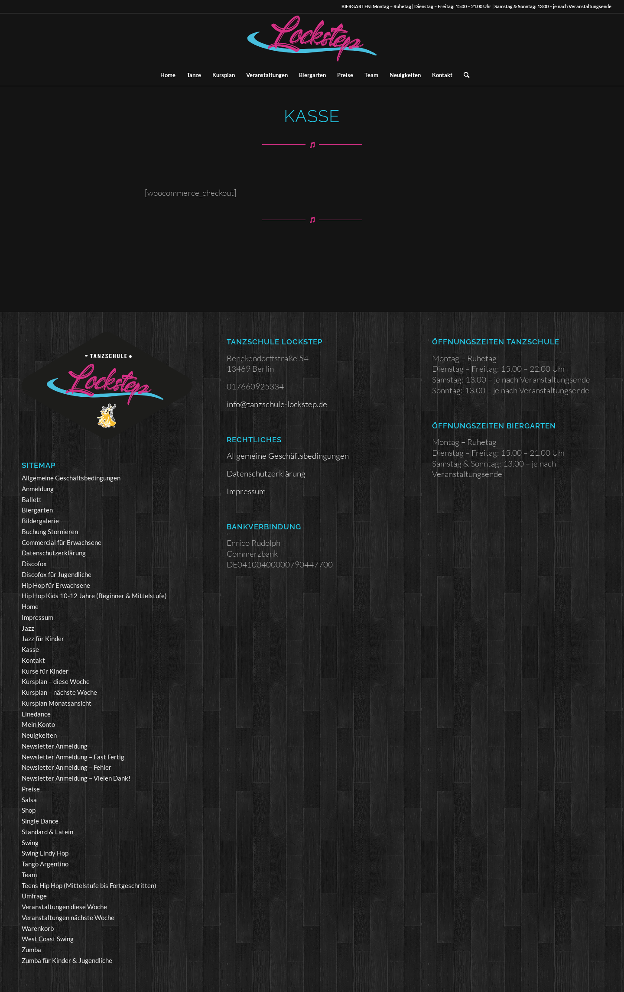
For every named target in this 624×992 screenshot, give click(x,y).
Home (30, 606)
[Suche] (463, 75)
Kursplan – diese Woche (56, 681)
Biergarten (37, 510)
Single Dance (40, 821)
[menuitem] (168, 75)
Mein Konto (38, 724)
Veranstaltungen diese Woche (64, 907)
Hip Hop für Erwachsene (56, 585)
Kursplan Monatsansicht (56, 703)
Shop (29, 810)
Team (29, 875)
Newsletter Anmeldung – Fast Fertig (73, 757)
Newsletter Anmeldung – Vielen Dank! (76, 778)
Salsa (29, 800)
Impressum (37, 617)
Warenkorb (38, 928)
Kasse (30, 649)
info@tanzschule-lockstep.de (277, 404)
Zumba (31, 949)
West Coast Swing (48, 939)
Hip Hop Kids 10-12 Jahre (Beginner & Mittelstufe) (94, 596)
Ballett (32, 499)
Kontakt (33, 660)
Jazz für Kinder (43, 638)
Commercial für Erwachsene (61, 542)
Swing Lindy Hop (45, 853)
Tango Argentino (45, 864)
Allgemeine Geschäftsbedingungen (71, 478)
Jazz (28, 628)
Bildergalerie (40, 521)
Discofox (34, 563)
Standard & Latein (47, 832)
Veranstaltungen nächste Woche (68, 917)
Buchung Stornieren (50, 531)
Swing (30, 842)
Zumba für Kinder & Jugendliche (67, 960)
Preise (31, 789)
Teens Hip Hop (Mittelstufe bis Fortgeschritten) (89, 885)
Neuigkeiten (39, 735)
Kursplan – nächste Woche (59, 692)
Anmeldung (38, 489)
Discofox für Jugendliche (56, 574)
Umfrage (34, 896)
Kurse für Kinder (45, 671)
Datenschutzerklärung (54, 553)
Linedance (36, 714)
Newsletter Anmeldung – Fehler (66, 767)
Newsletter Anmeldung (55, 746)
